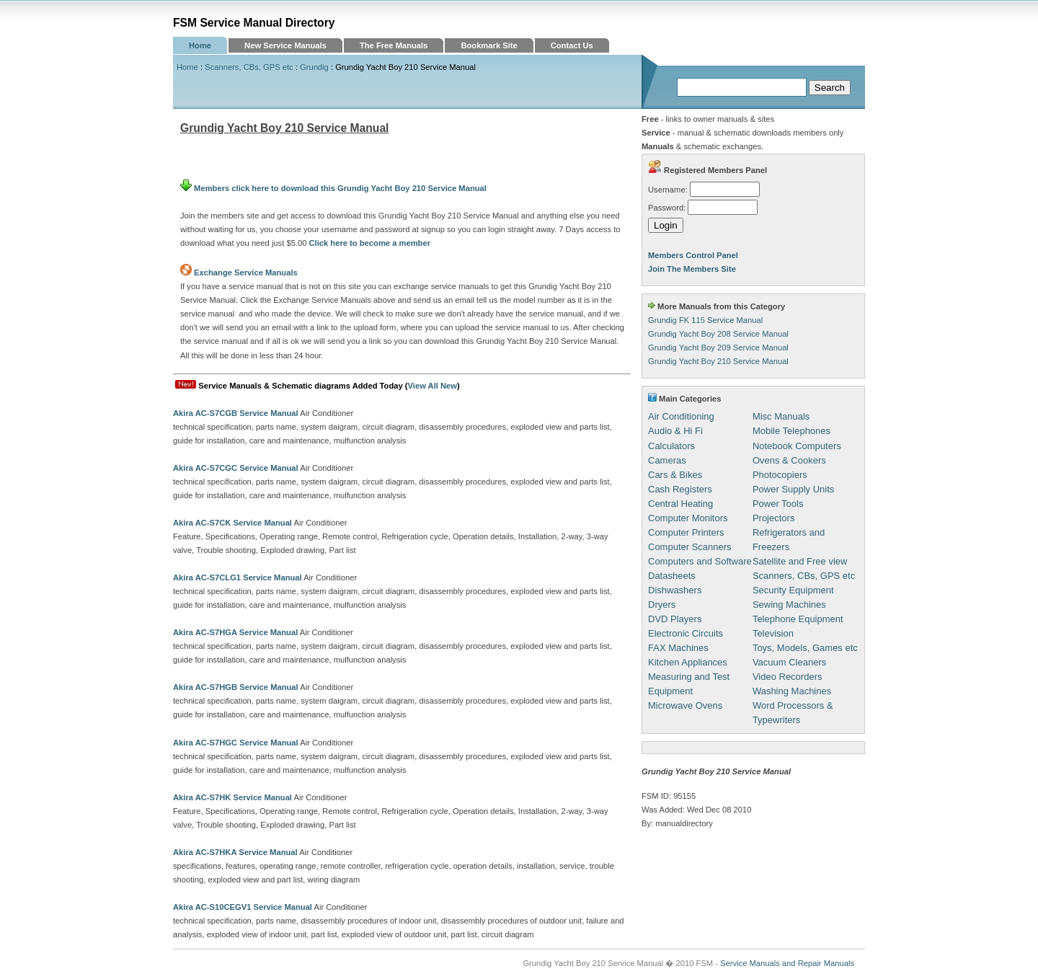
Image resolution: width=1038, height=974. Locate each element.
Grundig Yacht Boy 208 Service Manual (718, 333)
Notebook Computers (797, 445)
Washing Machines (792, 691)
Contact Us (572, 45)
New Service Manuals (285, 45)
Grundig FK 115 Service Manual (705, 320)
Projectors (774, 518)
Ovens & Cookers (789, 460)
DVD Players (674, 619)
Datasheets (672, 575)
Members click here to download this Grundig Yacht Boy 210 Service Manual (333, 188)
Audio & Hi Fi (675, 430)
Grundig (314, 67)
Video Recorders (787, 676)
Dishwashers (674, 590)
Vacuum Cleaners (789, 662)
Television (773, 633)
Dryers (661, 604)
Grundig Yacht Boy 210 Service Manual (718, 361)
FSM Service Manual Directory (254, 23)
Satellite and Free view (800, 561)
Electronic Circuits (685, 633)
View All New (432, 385)
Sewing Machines (789, 604)
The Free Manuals (394, 45)
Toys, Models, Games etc (805, 647)
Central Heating (680, 503)
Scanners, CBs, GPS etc (249, 67)
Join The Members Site (692, 269)
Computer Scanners (690, 546)
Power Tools (778, 503)
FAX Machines (678, 647)
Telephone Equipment (798, 619)
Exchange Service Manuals (246, 272)
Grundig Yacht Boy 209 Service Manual (718, 347)
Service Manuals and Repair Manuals (787, 963)
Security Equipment (793, 590)
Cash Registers (680, 489)
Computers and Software (700, 561)
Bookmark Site (489, 45)
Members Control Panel (693, 255)
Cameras (667, 460)
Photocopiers (780, 474)
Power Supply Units (793, 489)
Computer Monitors (688, 518)
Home (200, 45)
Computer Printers (686, 532)
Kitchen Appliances (687, 662)
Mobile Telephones (791, 430)
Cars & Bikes (675, 474)
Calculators (671, 445)
